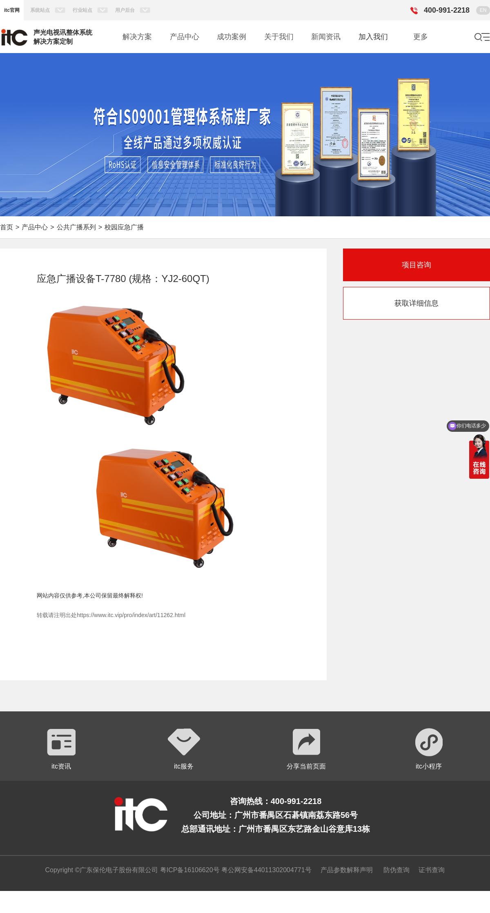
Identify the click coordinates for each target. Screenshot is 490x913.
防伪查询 (396, 869)
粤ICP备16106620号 (188, 869)
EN (483, 10)
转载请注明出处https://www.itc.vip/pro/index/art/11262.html (111, 615)
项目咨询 (416, 265)
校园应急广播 (124, 227)
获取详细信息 (416, 303)
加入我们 (373, 37)
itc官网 (12, 10)
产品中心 (35, 227)
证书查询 (432, 869)
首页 (6, 227)
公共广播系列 (76, 227)
